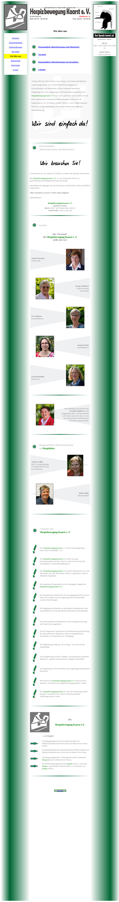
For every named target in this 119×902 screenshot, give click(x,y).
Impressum (15, 65)
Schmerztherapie (15, 47)
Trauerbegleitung (15, 42)
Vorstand (42, 54)
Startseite (15, 38)
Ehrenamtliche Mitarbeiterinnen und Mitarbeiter (59, 47)
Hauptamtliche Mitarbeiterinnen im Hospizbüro (58, 62)
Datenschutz (15, 61)
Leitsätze (42, 69)
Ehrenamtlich (36, 140)
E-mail (15, 70)
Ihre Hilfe (15, 51)
